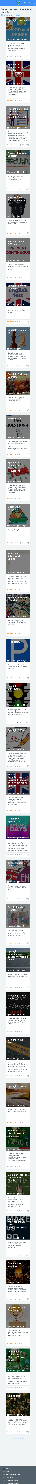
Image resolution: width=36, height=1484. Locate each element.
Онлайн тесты (7, 15)
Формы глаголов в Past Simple (18, 1309)
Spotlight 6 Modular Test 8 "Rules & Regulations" (15, 466)
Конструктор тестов (12, 1480)
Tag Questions (15, 418)
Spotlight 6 (18, 15)
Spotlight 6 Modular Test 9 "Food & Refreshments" (15, 68)
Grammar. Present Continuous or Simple (17, 1178)
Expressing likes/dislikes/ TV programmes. (17, 1133)
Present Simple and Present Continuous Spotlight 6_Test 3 (18, 113)
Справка (8, 1471)
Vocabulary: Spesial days (14, 820)
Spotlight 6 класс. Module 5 (17, 287)
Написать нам (10, 1477)
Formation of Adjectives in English (14, 556)
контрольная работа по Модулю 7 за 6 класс (16, 1355)
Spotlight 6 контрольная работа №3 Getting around (18, 955)
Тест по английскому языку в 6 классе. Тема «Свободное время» (17, 780)
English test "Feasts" (14, 1397)
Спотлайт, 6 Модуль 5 (14, 508)
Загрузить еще (18, 1438)
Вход (32, 3)
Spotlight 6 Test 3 (17, 1086)
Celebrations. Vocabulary (15, 1264)
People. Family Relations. (15, 908)
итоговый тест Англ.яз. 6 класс (16, 198)
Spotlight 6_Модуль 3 (14, 687)
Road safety (14, 642)
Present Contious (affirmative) (17, 243)
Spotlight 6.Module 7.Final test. (18, 375)
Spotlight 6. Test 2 (17, 730)
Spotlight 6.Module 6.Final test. (18, 599)
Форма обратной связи (13, 1474)
